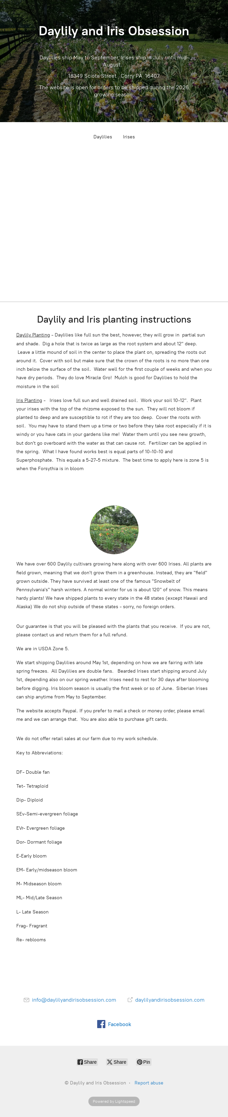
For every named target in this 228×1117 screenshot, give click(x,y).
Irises (129, 137)
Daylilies (102, 137)
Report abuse (149, 1083)
